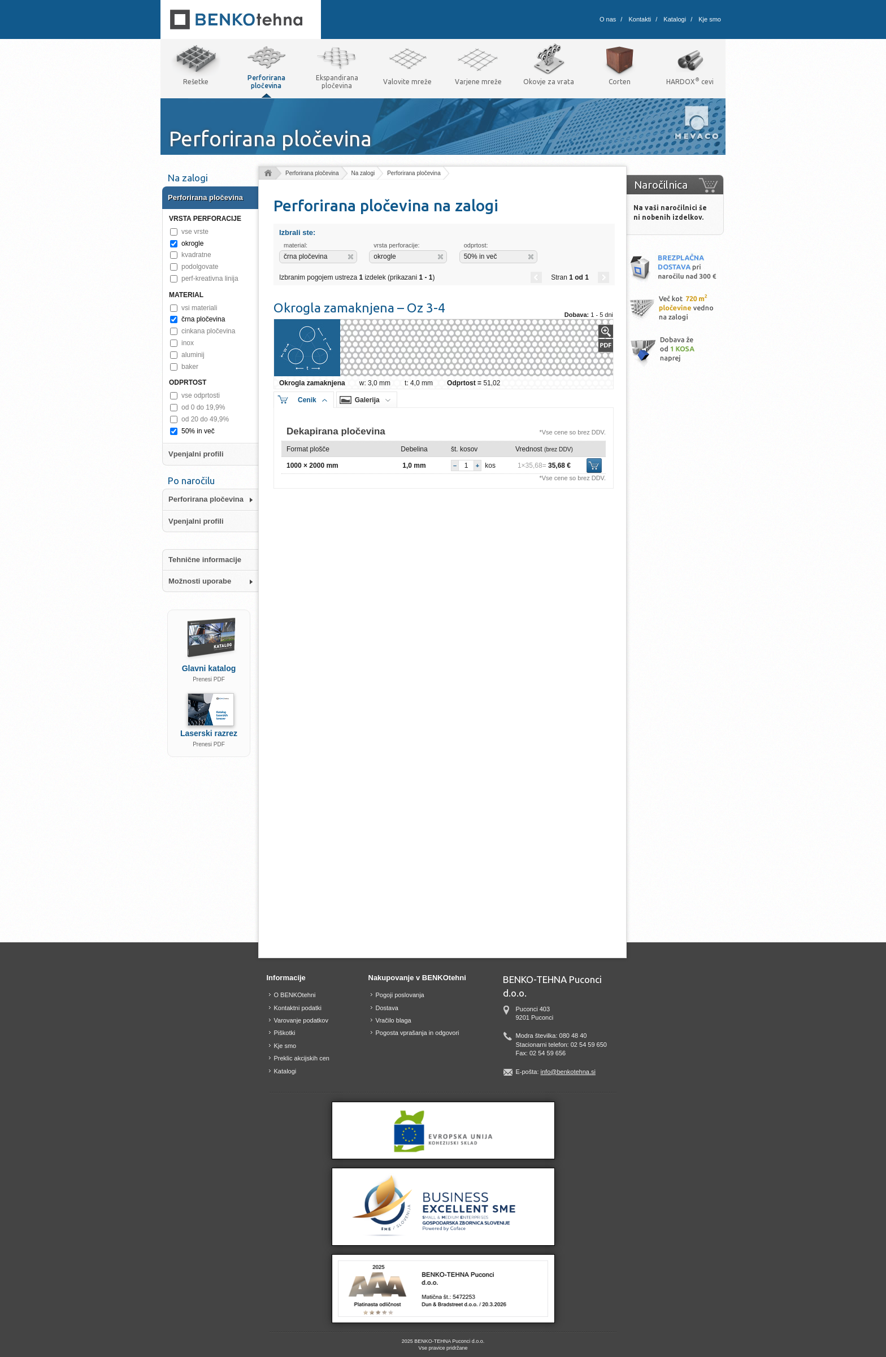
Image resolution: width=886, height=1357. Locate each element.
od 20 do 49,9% (205, 419)
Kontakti (639, 19)
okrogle (192, 243)
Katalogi (674, 19)
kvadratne (196, 255)
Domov (267, 173)
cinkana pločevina (208, 331)
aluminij (193, 355)
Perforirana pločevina (312, 173)
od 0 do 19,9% (203, 407)
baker (189, 367)
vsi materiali (199, 308)
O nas (608, 19)
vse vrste (195, 232)
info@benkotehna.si (568, 1071)
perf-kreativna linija (209, 278)
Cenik (307, 400)
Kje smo (709, 19)
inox (187, 343)
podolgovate (199, 267)
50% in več (198, 431)
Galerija (367, 400)
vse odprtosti (200, 395)
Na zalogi (363, 173)
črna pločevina (203, 319)
